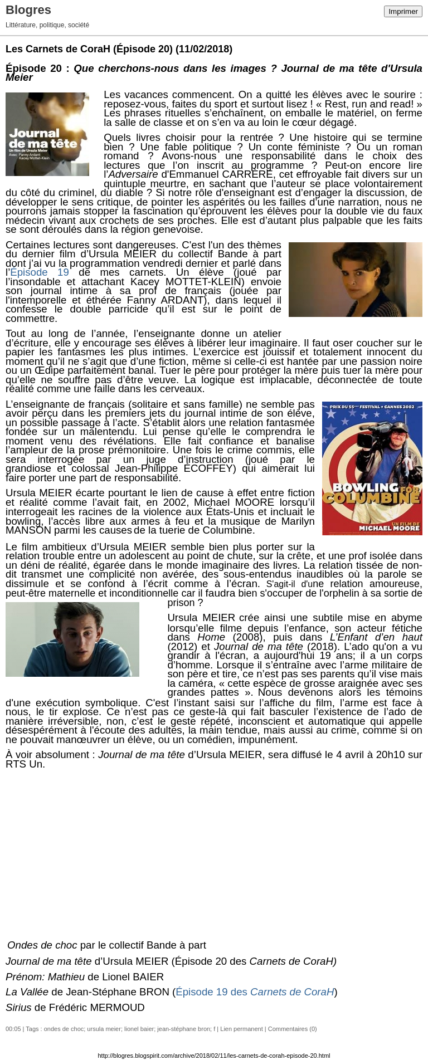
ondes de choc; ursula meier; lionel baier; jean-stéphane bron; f (130, 1028)
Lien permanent (241, 1028)
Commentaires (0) (292, 1028)
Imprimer (403, 11)
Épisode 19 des (255, 992)
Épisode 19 (39, 272)
